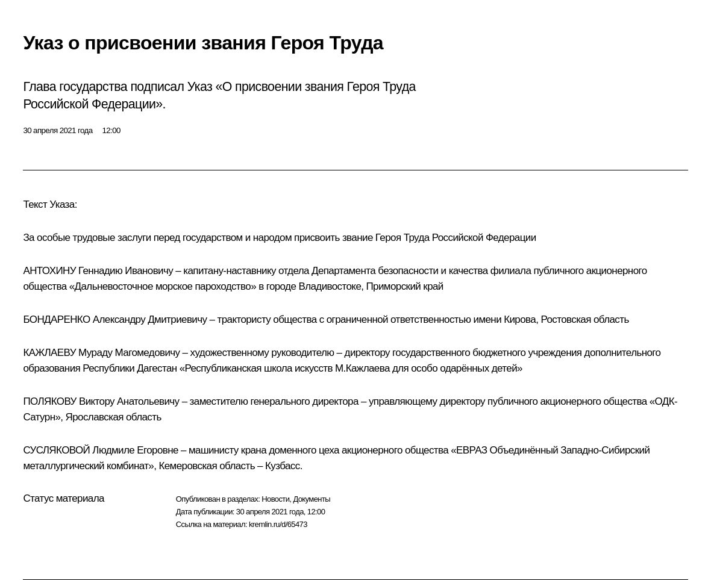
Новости (275, 499)
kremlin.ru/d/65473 (278, 524)
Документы (311, 499)
